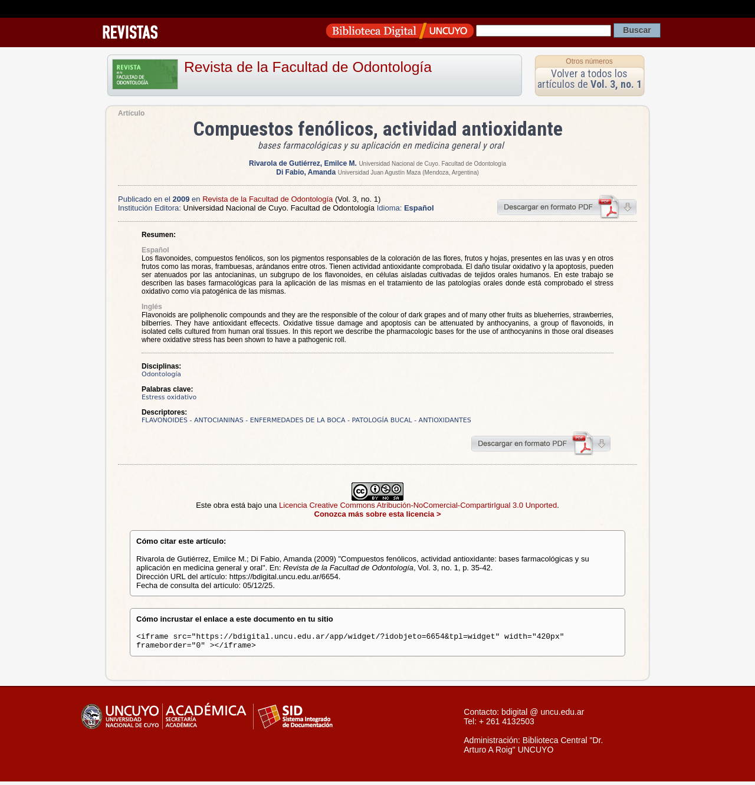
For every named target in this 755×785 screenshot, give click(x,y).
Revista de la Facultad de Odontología (308, 67)
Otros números (589, 61)
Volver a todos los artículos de (589, 78)
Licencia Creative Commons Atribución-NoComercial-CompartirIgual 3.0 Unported (418, 505)
